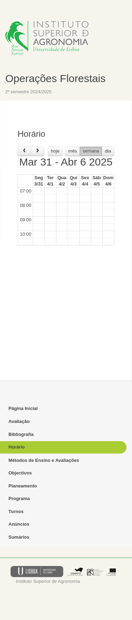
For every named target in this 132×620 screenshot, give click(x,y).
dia (108, 151)
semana (91, 151)
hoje (55, 151)
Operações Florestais (55, 78)
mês (72, 151)
